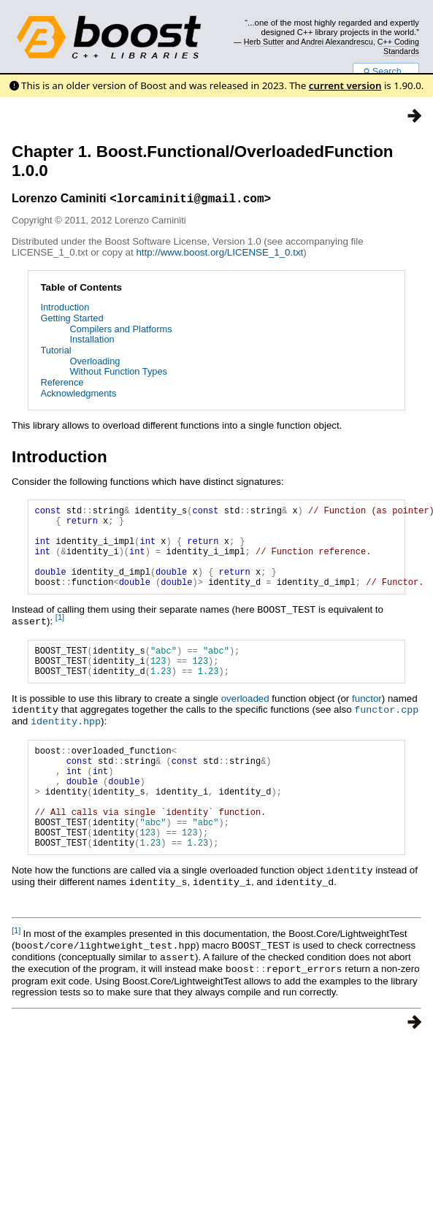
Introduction (64, 309)
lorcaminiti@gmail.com (190, 200)
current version (345, 85)
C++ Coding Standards (398, 46)
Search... (386, 71)
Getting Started (71, 320)
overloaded (245, 723)
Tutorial (55, 352)
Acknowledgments (78, 395)
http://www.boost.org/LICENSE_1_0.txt (219, 254)
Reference (61, 384)
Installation (91, 341)
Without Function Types (118, 373)
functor (367, 723)
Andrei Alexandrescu (337, 41)
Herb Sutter (264, 41)
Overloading (94, 363)
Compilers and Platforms (120, 331)
